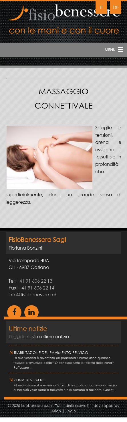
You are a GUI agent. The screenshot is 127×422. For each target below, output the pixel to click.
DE (116, 7)
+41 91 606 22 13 (34, 281)
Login (71, 411)
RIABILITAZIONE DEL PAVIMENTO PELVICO (48, 352)
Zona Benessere (26, 380)
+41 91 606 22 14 (36, 288)
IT (101, 7)
